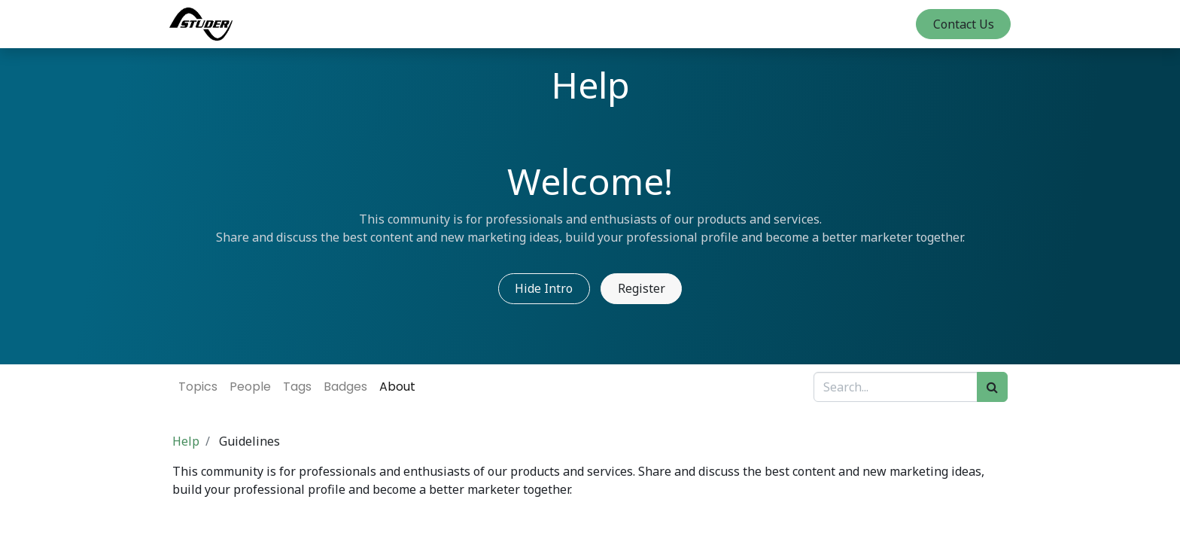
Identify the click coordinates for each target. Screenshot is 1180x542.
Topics (197, 386)
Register (641, 288)
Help (185, 441)
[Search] (992, 387)
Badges (345, 386)
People (250, 386)
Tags (297, 386)
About (397, 386)
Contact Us (959, 24)
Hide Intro (544, 288)
